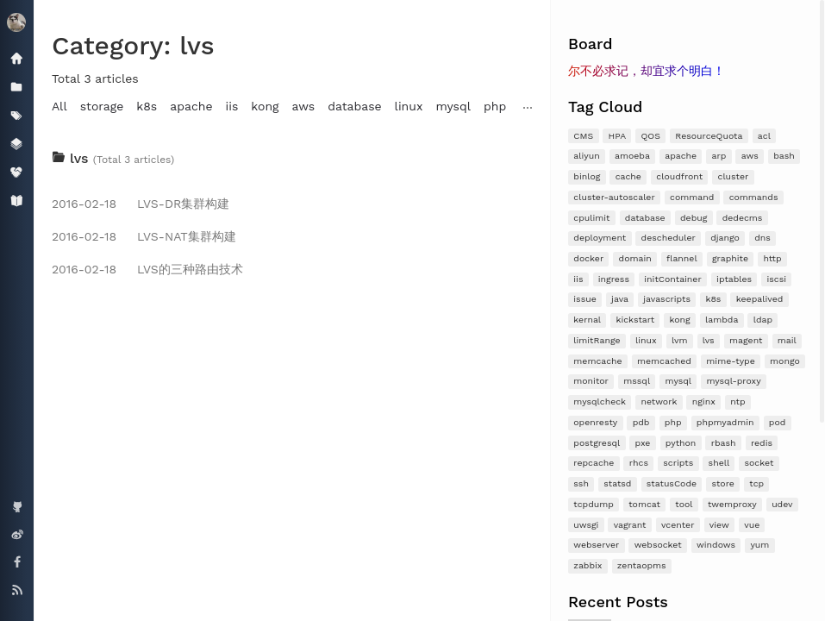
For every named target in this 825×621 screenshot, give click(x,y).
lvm (679, 340)
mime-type (730, 361)
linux (646, 340)
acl (764, 135)
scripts (678, 462)
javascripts (667, 298)
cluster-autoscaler (613, 197)
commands (753, 197)
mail (787, 340)
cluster (733, 176)
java (619, 298)
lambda (721, 319)
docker (588, 258)
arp (719, 155)
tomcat (644, 504)
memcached (664, 361)
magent (745, 340)
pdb (641, 422)
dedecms (742, 217)
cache (628, 176)
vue (751, 524)
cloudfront (679, 176)
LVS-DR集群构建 (140, 203)
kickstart (635, 319)
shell (719, 462)
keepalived (760, 298)
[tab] (292, 158)
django (725, 237)
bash (784, 155)
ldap (762, 319)
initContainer (672, 279)
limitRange (596, 340)
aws (750, 155)
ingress (613, 279)
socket (759, 462)
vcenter (678, 524)
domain (635, 258)
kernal (587, 319)
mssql (636, 380)
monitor (591, 380)
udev (782, 504)
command (692, 197)
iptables (734, 279)
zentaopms (641, 565)
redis (761, 442)
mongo (785, 361)
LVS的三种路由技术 (147, 269)
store (722, 483)
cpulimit (591, 217)
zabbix (587, 565)
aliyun (586, 155)
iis (578, 279)
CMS (583, 135)
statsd (617, 483)
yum (759, 544)
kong (680, 319)
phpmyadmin (725, 422)
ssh (581, 483)
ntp (737, 401)
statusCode (672, 483)
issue (584, 298)
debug (693, 217)
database (645, 217)
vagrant (630, 524)
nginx (704, 401)
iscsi (776, 279)
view (719, 524)
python (681, 442)
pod (777, 422)
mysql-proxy (733, 380)
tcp (756, 483)
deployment (599, 237)
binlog (586, 176)
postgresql (596, 442)
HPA (618, 135)
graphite (730, 258)
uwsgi (585, 524)
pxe (643, 442)
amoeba (632, 155)
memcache (597, 361)
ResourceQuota (708, 135)
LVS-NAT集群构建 (144, 236)
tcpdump (593, 504)
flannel (681, 258)
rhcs (638, 462)
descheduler (668, 237)
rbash (723, 442)
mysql (678, 380)
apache (681, 155)
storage (102, 106)
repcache (593, 462)
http (772, 258)
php (673, 422)
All (59, 106)
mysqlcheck (599, 401)
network (659, 401)
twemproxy (732, 504)
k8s (713, 298)
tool (683, 504)
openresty (595, 422)
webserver (596, 544)
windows (716, 544)
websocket (658, 544)
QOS (650, 135)
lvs (709, 340)
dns (762, 237)
